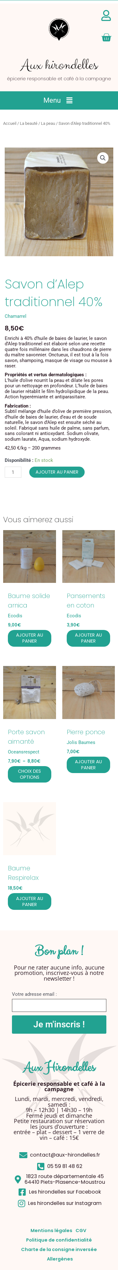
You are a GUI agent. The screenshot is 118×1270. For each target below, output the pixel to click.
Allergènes (60, 1259)
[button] (59, 100)
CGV (81, 1230)
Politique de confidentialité (59, 1240)
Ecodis (15, 616)
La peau (48, 123)
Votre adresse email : (34, 994)
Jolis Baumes (81, 742)
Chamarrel (15, 316)
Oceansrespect (23, 752)
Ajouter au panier (57, 472)
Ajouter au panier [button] (29, 638)
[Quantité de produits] (13, 472)
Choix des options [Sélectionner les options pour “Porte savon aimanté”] (29, 774)
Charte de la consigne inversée (59, 1249)
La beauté (28, 123)
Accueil (9, 123)
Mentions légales (51, 1230)
